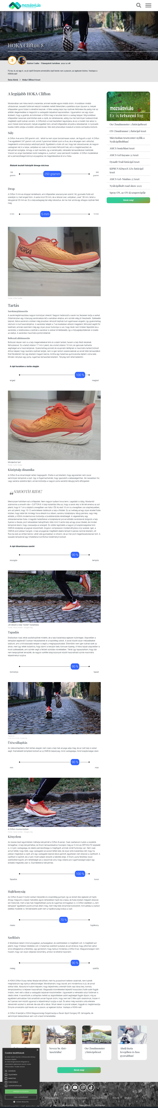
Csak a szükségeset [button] (21, 1097)
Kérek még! (128, 200)
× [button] (37, 1050)
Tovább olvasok (19, 1067)
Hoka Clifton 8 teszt (31, 79)
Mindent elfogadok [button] (21, 1091)
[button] (21, 1101)
